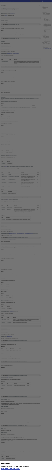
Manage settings (16, 468)
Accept (3, 468)
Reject (9, 468)
